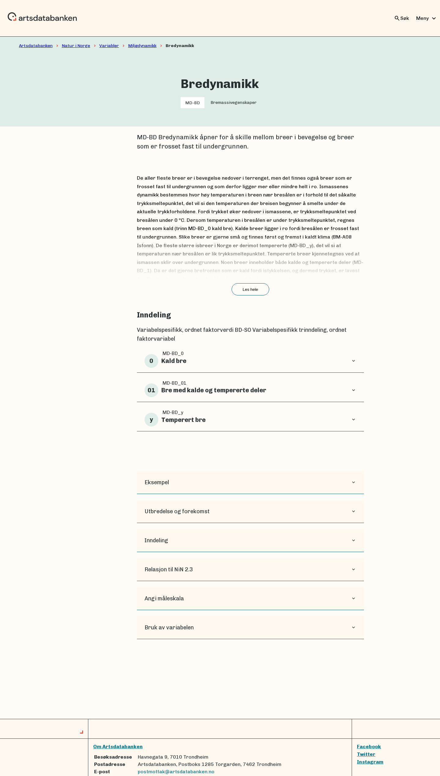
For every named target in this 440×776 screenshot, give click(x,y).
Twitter (366, 754)
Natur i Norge (76, 45)
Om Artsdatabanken (118, 746)
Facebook (369, 746)
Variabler (109, 45)
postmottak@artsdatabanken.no (176, 771)
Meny (427, 18)
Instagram (370, 762)
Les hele (250, 289)
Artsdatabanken (36, 45)
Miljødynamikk (142, 45)
